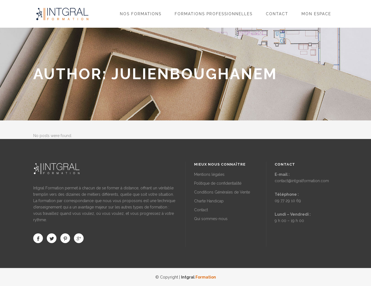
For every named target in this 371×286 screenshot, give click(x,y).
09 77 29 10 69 (288, 201)
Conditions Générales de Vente (222, 192)
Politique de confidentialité (217, 183)
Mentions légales (209, 174)
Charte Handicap (209, 201)
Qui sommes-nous (211, 219)
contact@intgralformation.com (302, 181)
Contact (201, 210)
